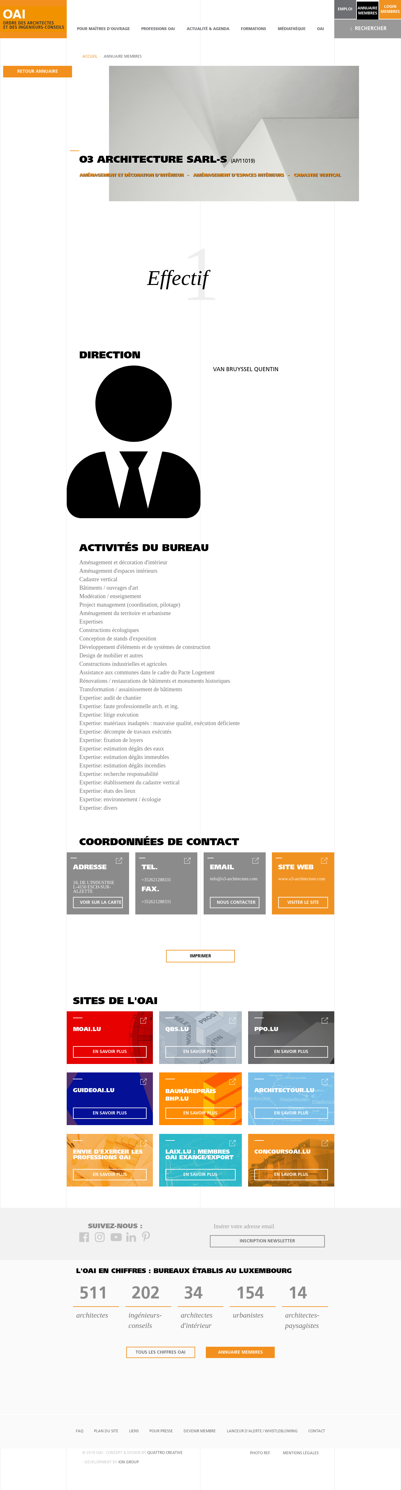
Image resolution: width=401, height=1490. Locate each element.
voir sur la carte (101, 902)
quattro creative (165, 1453)
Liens (134, 1431)
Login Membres (390, 9)
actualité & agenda (208, 29)
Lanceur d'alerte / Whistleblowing (262, 1431)
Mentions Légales (301, 1453)
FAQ (79, 1431)
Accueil (89, 57)
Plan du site (106, 1431)
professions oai (158, 29)
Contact (316, 1431)
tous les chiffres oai (160, 1352)
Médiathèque (291, 29)
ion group (128, 1462)
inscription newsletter (267, 1241)
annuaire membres (367, 10)
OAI (320, 29)
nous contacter (236, 902)
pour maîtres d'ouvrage (103, 29)
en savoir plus (110, 1052)
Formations (253, 29)
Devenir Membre (200, 1431)
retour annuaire (37, 71)
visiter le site (303, 902)
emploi (345, 9)
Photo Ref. (260, 1453)
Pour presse (161, 1431)
